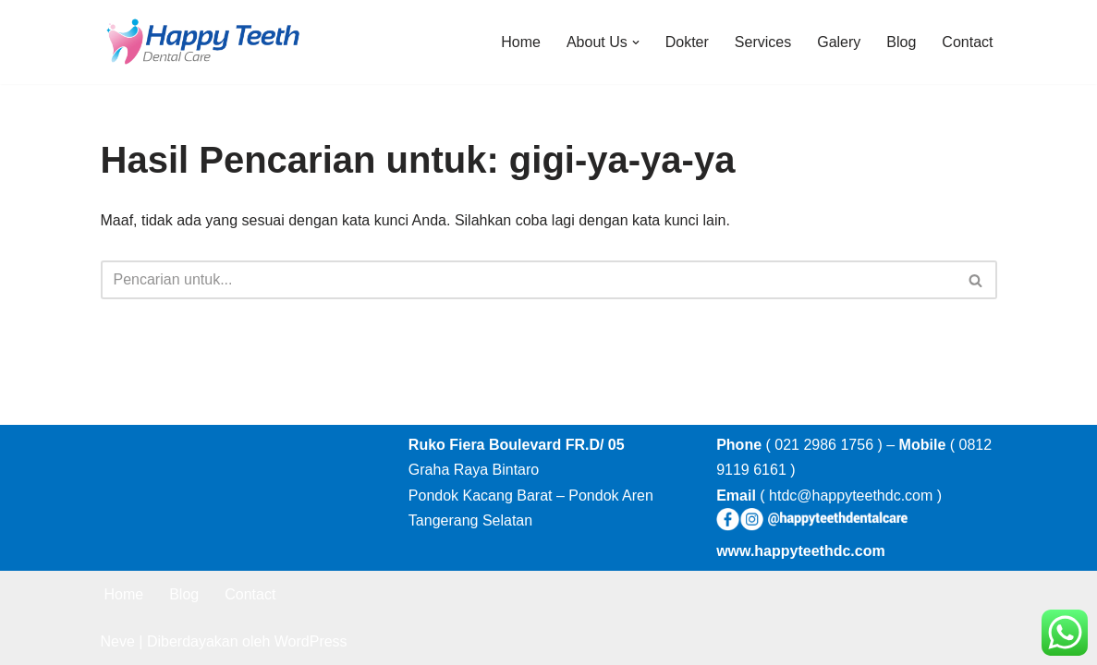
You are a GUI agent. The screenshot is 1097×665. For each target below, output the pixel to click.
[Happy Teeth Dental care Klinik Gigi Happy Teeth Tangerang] (202, 42)
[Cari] (528, 279)
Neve (118, 641)
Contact (967, 42)
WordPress (310, 641)
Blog (901, 42)
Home (521, 42)
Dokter (687, 42)
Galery (838, 42)
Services (763, 42)
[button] (636, 42)
